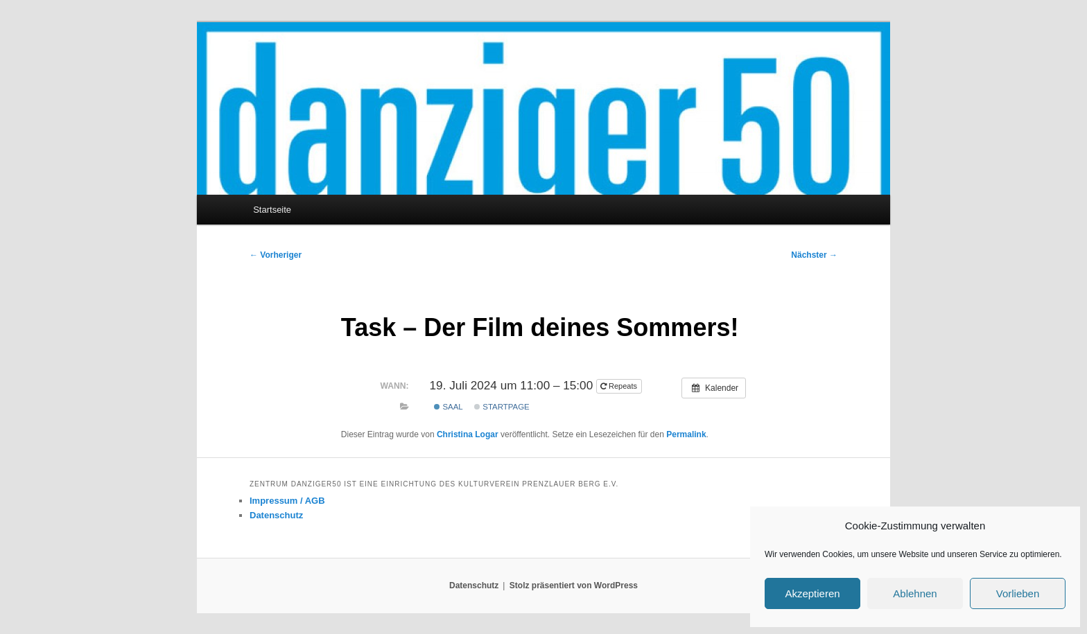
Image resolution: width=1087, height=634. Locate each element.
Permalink (686, 434)
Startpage (502, 407)
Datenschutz (276, 515)
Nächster (814, 255)
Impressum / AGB (287, 500)
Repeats (619, 386)
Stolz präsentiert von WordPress (574, 585)
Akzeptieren (812, 593)
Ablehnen (915, 593)
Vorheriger (276, 255)
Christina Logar (467, 434)
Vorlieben (1018, 593)
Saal (448, 407)
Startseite (272, 209)
